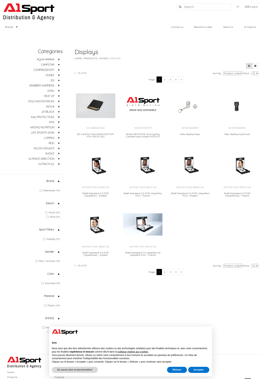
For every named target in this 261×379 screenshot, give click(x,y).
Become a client (203, 26)
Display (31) (51, 238)
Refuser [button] (176, 369)
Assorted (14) (51, 283)
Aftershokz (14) (50, 190)
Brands (9, 26)
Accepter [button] (199, 369)
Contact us (177, 26)
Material (49, 296)
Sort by (217, 73)
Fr (238, 6)
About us (228, 26)
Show (246, 73)
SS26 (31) (53, 216)
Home (78, 58)
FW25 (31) (52, 212)
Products (90, 58)
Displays (115, 58)
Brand (50, 181)
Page (152, 79)
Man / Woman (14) (47, 261)
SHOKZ (49, 318)
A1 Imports (250, 26)
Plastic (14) (52, 305)
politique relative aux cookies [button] (133, 351)
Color (50, 273)
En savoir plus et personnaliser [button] (75, 369)
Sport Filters (46, 229)
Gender (49, 251)
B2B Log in (251, 6)
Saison (50, 203)
